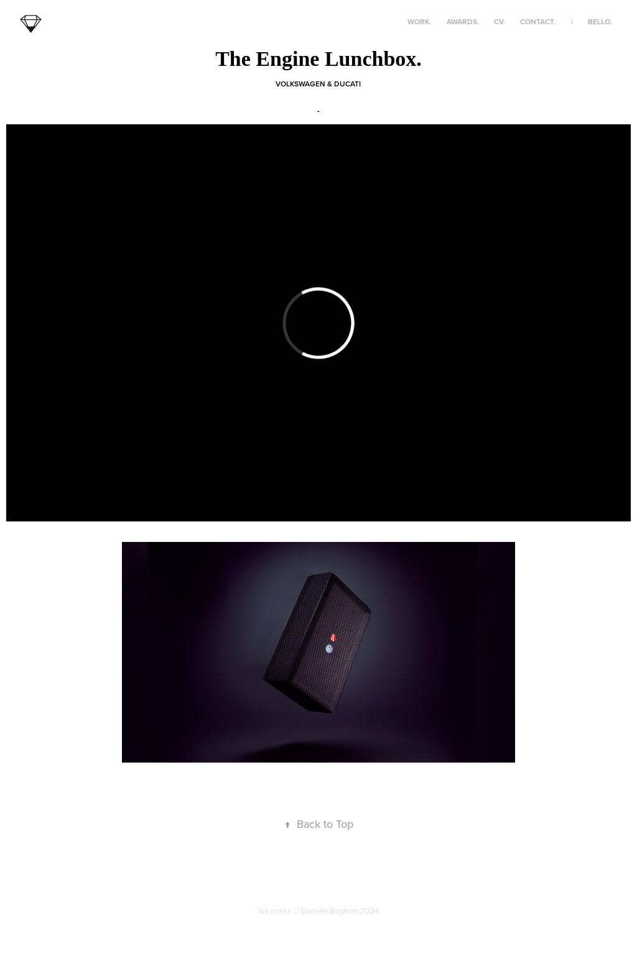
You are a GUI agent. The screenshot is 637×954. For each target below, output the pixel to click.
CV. (499, 21)
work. (419, 21)
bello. (600, 21)
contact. (538, 21)
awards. (463, 21)
